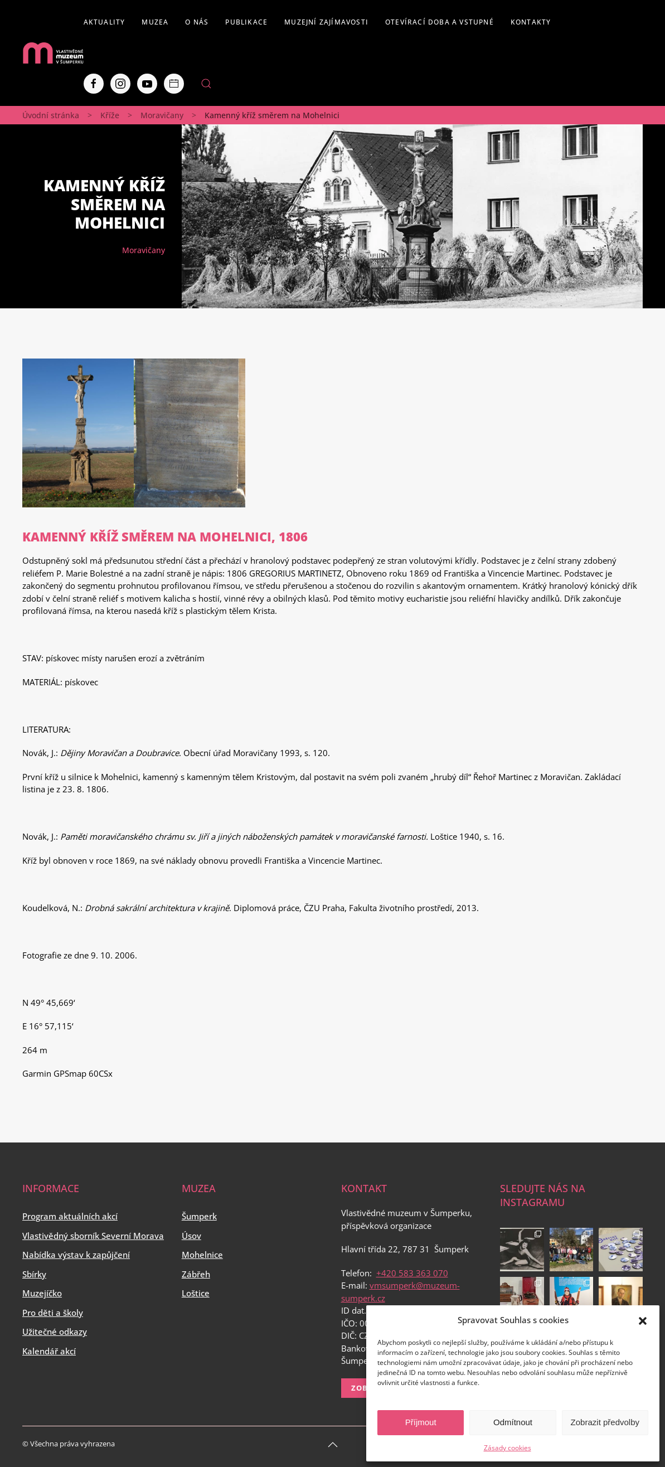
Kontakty (531, 22)
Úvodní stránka (50, 115)
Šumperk (199, 1216)
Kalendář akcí (49, 1351)
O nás (196, 22)
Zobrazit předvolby (605, 1422)
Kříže (109, 115)
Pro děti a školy (52, 1312)
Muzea (155, 22)
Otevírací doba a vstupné (439, 22)
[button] (642, 1319)
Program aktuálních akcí (70, 1216)
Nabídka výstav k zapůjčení (76, 1254)
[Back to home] (53, 53)
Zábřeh (196, 1274)
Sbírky (34, 1274)
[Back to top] (333, 1444)
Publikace (246, 22)
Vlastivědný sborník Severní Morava (93, 1235)
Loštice (196, 1293)
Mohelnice (202, 1254)
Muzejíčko (42, 1293)
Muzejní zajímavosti (326, 22)
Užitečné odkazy (54, 1331)
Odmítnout (512, 1422)
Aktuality (104, 22)
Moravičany (161, 115)
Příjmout (420, 1422)
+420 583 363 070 (412, 1273)
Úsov (191, 1235)
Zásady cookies (507, 1448)
